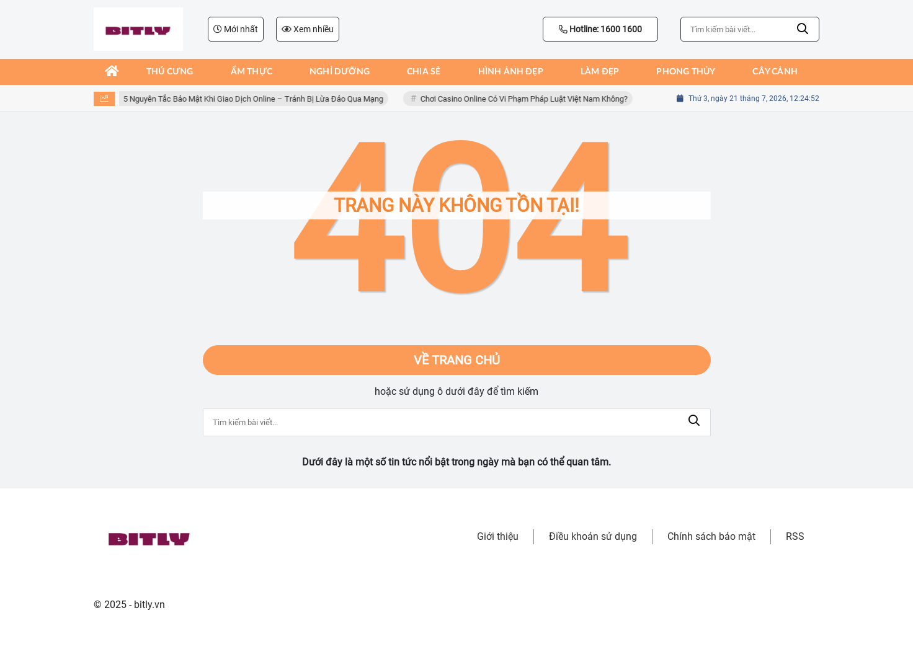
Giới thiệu (498, 536)
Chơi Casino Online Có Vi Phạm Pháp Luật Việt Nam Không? (526, 99)
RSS (795, 536)
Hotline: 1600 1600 (600, 29)
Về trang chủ (457, 360)
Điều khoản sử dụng (593, 536)
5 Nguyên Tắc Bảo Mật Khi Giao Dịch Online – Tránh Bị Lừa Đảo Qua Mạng (255, 99)
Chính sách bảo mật (711, 536)
